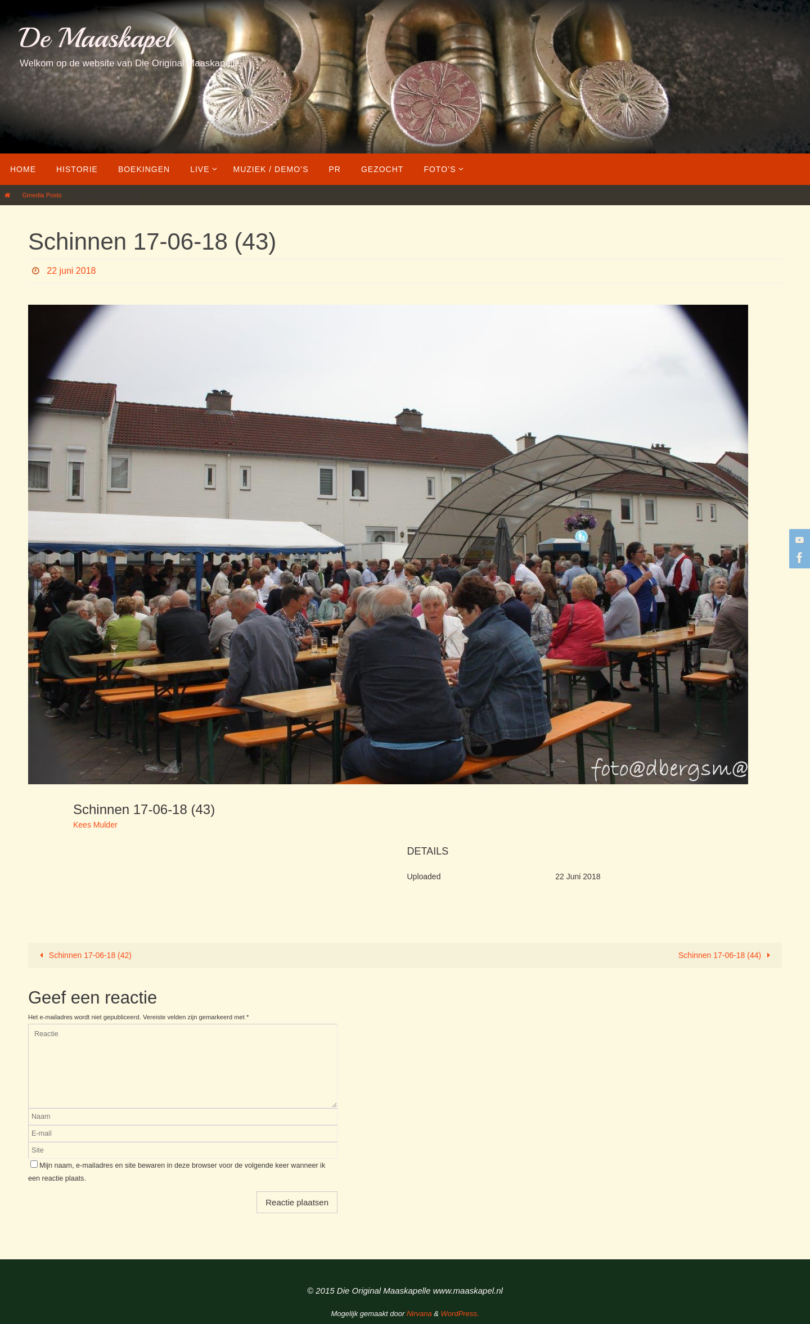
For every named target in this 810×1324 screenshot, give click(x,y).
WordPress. (460, 1313)
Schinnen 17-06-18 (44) (726, 955)
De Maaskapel (96, 38)
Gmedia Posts (41, 195)
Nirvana (419, 1313)
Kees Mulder (95, 824)
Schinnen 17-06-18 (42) (83, 955)
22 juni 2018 (71, 270)
